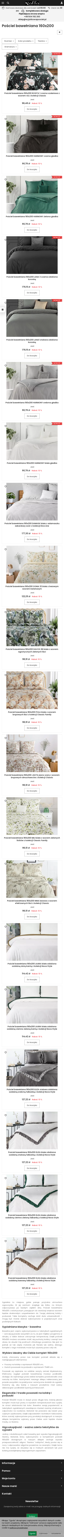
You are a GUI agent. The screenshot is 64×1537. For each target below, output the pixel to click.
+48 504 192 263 (32, 16)
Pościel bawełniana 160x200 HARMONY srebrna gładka (32, 402)
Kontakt (7, 1493)
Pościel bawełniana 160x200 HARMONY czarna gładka (32, 156)
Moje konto (32, 1478)
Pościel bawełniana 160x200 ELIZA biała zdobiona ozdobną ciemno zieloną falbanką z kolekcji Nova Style (32, 1216)
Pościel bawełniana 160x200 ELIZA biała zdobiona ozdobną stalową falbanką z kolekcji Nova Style (32, 1153)
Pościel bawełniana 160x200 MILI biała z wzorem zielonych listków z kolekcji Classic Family (32, 839)
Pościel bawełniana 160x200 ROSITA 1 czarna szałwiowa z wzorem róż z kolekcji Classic (32, 94)
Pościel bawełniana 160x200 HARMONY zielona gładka (32, 216)
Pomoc (32, 1470)
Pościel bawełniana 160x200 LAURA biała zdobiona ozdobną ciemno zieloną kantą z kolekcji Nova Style (32, 1027)
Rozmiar (9, 41)
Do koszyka (32, 109)
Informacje (32, 1463)
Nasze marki (32, 1486)
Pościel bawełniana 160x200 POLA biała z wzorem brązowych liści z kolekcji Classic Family (32, 713)
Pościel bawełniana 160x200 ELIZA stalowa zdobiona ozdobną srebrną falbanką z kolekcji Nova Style (32, 1090)
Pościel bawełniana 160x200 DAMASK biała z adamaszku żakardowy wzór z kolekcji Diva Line (32, 524)
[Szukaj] (8, 3)
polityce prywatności (19, 1528)
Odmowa (43, 1533)
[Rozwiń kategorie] (3, 3)
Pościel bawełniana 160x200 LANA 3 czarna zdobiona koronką (32, 278)
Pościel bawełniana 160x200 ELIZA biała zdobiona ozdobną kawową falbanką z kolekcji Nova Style (32, 1279)
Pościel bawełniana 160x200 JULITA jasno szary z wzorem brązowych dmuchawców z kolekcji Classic (32, 776)
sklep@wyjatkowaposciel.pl (32, 19)
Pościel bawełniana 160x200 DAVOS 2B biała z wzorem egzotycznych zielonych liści (32, 650)
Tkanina (42, 41)
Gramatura (10, 46)
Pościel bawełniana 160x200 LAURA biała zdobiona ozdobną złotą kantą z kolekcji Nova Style (32, 964)
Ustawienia (56, 1533)
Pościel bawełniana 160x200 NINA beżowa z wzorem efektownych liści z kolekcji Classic (32, 902)
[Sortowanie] (59, 32)
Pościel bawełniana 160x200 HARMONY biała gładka (32, 463)
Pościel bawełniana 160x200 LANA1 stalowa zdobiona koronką (32, 341)
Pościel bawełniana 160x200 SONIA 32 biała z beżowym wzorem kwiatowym (32, 587)
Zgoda (32, 1533)
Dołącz (32, 1516)
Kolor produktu (25, 41)
